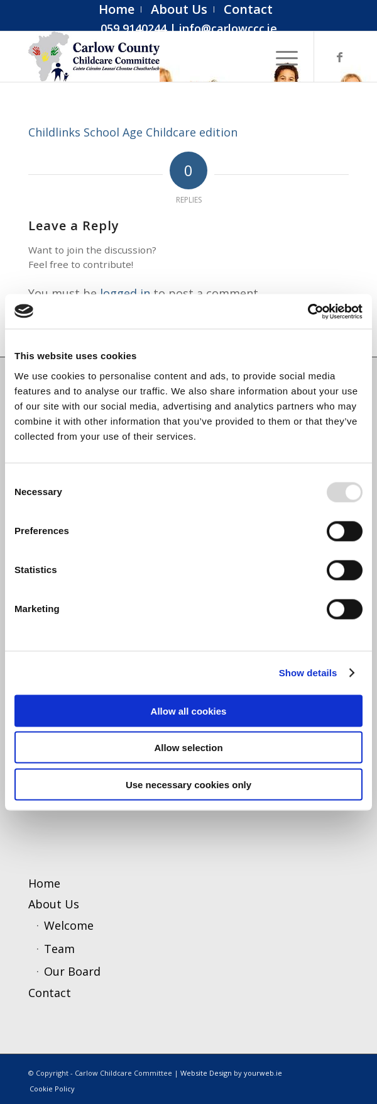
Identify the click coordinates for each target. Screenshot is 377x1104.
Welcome (69, 925)
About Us (53, 904)
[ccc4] (156, 56)
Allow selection (188, 747)
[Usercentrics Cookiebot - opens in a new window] (308, 311)
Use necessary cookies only (188, 784)
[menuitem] (116, 9)
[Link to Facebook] (339, 57)
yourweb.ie (263, 1073)
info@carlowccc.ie (228, 28)
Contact (49, 992)
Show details (308, 672)
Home (44, 883)
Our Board (72, 971)
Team (59, 948)
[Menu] (280, 56)
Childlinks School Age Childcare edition (133, 132)
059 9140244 (134, 28)
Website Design (206, 1073)
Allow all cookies (189, 710)
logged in (125, 293)
